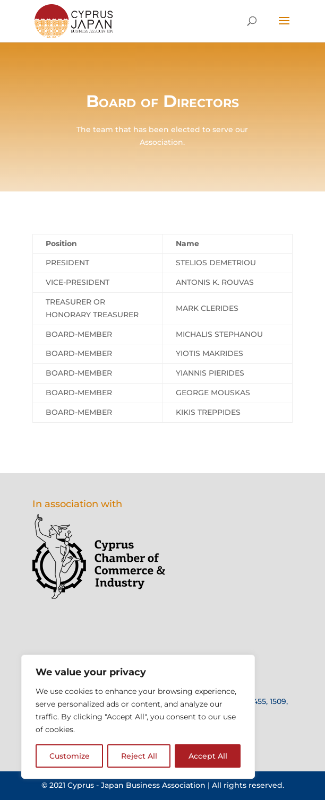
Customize (69, 756)
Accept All (208, 756)
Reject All (139, 756)
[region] (138, 717)
